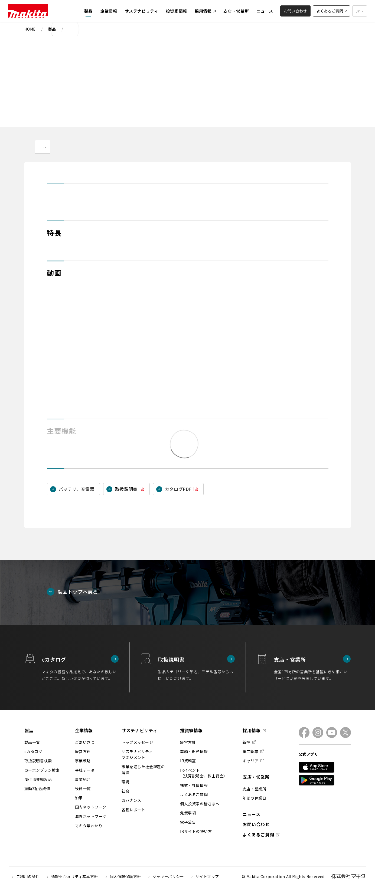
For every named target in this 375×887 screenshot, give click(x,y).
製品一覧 (32, 742)
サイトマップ (207, 876)
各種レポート (133, 809)
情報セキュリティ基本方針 (74, 876)
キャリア (250, 760)
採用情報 (252, 730)
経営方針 (83, 751)
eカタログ (33, 751)
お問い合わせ (256, 824)
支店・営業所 (256, 777)
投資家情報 (191, 730)
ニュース (251, 814)
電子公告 (188, 822)
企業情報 (84, 730)
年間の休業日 (254, 798)
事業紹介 (83, 779)
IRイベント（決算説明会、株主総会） (203, 773)
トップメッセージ (137, 742)
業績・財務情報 (194, 751)
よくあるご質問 (194, 794)
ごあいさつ (85, 742)
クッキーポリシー (168, 876)
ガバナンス (131, 800)
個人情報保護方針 (125, 876)
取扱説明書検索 (38, 760)
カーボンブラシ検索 (42, 770)
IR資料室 (188, 760)
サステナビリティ (139, 730)
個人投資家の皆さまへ (200, 803)
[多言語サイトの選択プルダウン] (359, 11)
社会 (125, 791)
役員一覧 (83, 788)
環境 (125, 781)
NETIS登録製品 (38, 779)
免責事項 (188, 813)
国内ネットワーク (90, 807)
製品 (28, 730)
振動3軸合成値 (37, 788)
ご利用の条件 (28, 876)
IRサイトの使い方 (196, 831)
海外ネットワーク (90, 816)
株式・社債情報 (194, 785)
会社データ (85, 770)
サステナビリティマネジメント (137, 754)
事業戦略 (83, 760)
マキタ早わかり (89, 825)
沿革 (79, 797)
